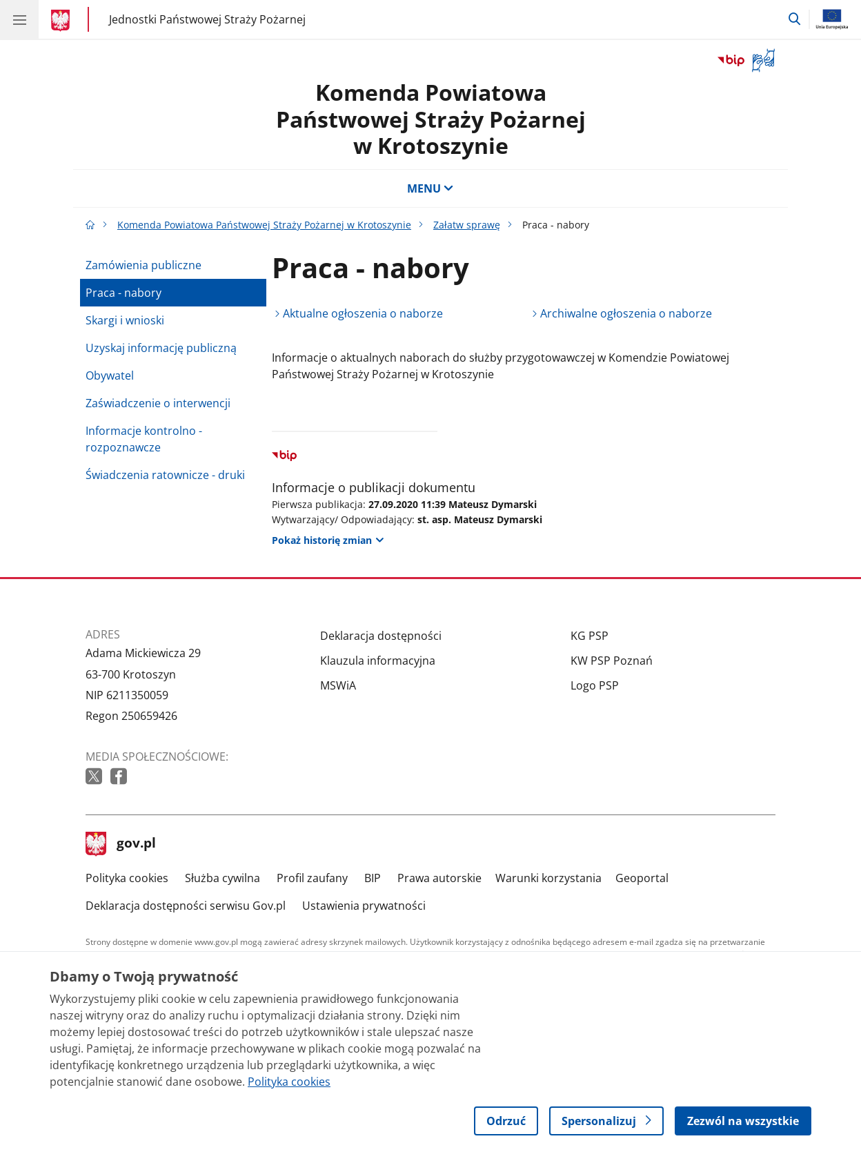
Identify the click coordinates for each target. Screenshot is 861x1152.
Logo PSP (595, 685)
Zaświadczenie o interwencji (158, 403)
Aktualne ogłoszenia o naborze (363, 313)
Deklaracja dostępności (381, 635)
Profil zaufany (312, 878)
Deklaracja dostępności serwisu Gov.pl (186, 905)
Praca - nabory (123, 292)
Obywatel (110, 375)
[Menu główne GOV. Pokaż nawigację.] (19, 19)
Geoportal (642, 878)
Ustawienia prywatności (364, 905)
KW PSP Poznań (612, 660)
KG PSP (589, 635)
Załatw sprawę (466, 224)
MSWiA (338, 685)
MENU (430, 188)
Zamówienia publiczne (143, 265)
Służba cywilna (222, 878)
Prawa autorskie (439, 878)
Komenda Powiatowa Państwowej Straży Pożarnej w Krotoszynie (431, 118)
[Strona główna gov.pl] (62, 21)
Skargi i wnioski (125, 320)
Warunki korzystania (548, 878)
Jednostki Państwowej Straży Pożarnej (207, 19)
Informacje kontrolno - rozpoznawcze (144, 439)
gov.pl (121, 844)
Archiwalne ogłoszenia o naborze (626, 313)
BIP (372, 878)
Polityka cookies (127, 878)
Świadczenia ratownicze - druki (165, 474)
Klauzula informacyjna (377, 660)
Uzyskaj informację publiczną (161, 347)
